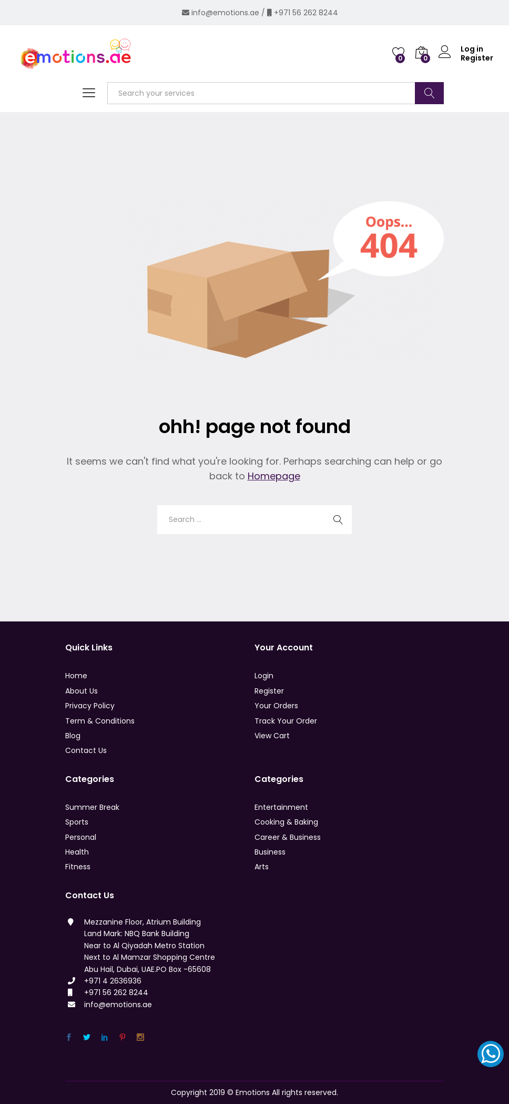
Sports (76, 822)
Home (76, 675)
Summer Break (92, 807)
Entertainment (281, 807)
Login (263, 675)
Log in (461, 49)
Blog (72, 735)
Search (429, 93)
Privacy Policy (90, 705)
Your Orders (276, 705)
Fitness (77, 866)
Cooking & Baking (286, 822)
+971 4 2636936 (112, 981)
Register (477, 58)
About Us (81, 691)
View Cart (272, 735)
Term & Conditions (100, 721)
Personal (80, 837)
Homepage (274, 476)
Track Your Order (285, 721)
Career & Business (287, 837)
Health (77, 852)
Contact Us (86, 750)
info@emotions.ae (225, 12)
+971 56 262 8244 (306, 12)
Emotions (253, 1092)
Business (270, 852)
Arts (261, 866)
